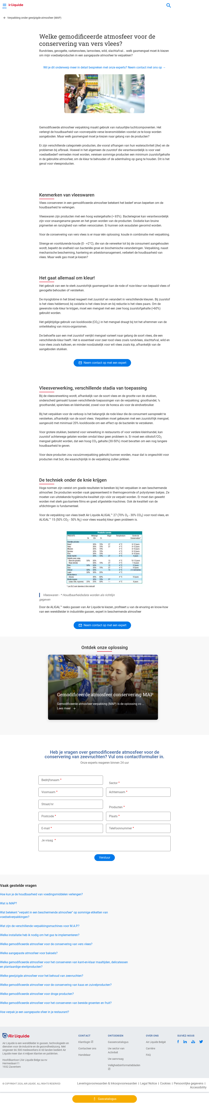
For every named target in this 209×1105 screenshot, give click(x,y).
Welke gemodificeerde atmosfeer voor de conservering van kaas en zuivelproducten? (56, 985)
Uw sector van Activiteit (116, 1050)
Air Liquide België (156, 1042)
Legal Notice (148, 1083)
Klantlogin (85, 1042)
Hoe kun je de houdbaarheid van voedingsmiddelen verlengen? (41, 894)
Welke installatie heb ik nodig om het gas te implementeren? (39, 935)
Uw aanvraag (116, 1058)
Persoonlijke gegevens (188, 1083)
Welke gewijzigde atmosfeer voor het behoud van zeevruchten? (41, 976)
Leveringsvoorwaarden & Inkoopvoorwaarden (107, 1083)
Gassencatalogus (118, 1042)
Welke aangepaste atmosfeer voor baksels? (29, 953)
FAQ (148, 1054)
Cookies (165, 1083)
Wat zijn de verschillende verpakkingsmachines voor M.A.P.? (39, 926)
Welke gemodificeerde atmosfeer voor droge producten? (37, 994)
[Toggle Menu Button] (4, 5)
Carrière (150, 1048)
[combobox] (169, 6)
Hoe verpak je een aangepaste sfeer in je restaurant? (34, 1012)
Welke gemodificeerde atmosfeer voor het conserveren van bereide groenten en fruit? (56, 1003)
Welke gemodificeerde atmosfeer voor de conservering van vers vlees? (46, 944)
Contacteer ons (87, 1048)
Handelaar (84, 1054)
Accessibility (198, 1087)
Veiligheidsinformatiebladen (121, 1067)
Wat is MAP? (8, 903)
